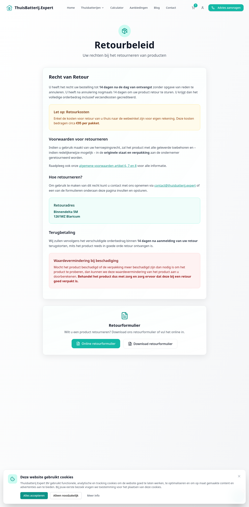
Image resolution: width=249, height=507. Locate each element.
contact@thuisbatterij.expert (175, 185)
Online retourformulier (96, 343)
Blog (157, 7)
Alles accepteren (34, 495)
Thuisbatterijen (92, 7)
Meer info (93, 495)
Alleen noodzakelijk (66, 495)
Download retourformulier (150, 344)
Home (71, 7)
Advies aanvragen (226, 7)
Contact (171, 7)
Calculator (116, 7)
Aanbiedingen (139, 7)
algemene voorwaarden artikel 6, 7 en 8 (108, 166)
